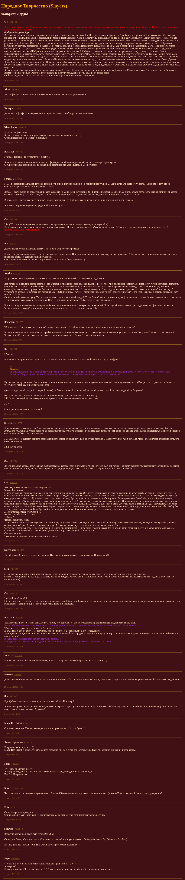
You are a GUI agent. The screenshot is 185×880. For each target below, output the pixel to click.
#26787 (18, 423)
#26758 (13, 219)
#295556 (19, 829)
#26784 (13, 349)
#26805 (13, 461)
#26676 (22, 127)
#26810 (13, 482)
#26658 (13, 22)
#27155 (18, 674)
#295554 (19, 788)
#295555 (15, 807)
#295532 (28, 742)
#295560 (15, 858)
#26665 (15, 89)
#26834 (19, 617)
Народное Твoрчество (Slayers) (34, 6)
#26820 (20, 550)
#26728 (19, 151)
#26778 (19, 322)
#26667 (17, 108)
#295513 (27, 723)
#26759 (13, 243)
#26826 (13, 593)
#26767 (16, 273)
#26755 (18, 178)
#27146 (18, 655)
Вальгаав (14, 369)
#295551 (15, 764)
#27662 (13, 696)
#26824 (14, 569)
